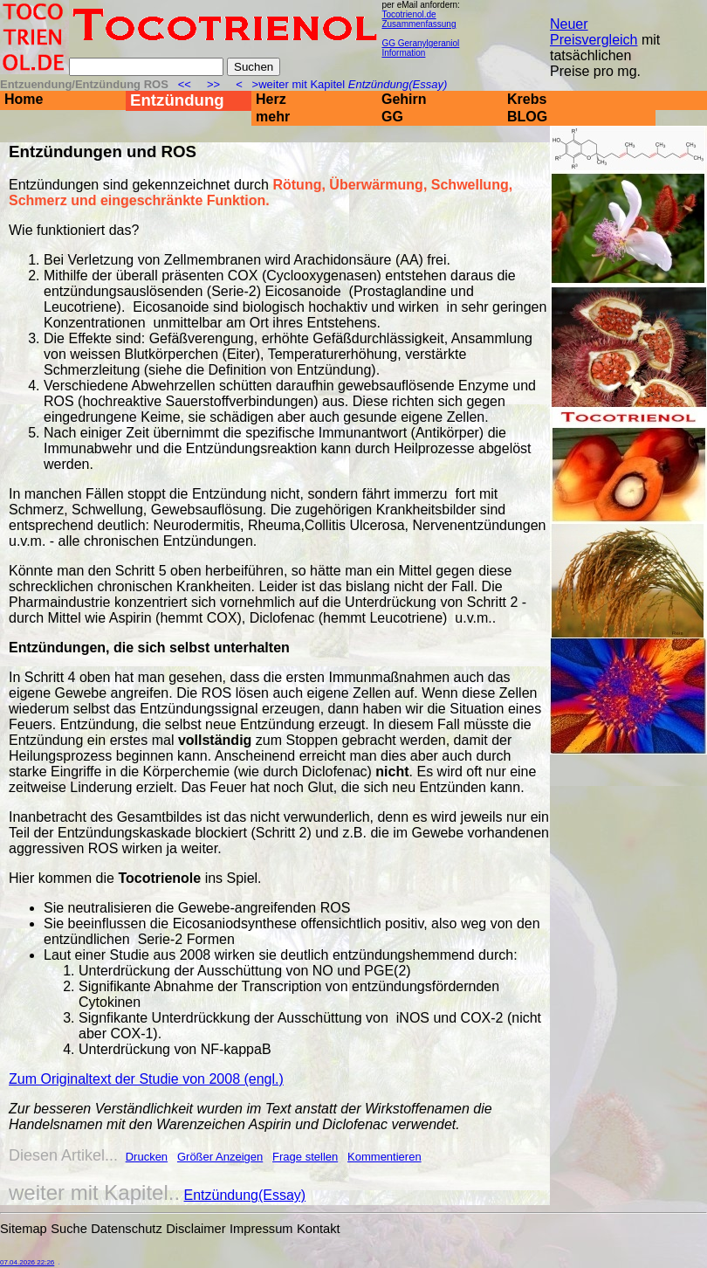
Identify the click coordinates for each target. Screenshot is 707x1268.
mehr (273, 116)
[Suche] (146, 67)
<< (185, 84)
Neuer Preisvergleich (593, 32)
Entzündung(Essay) (245, 1195)
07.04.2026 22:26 (27, 1262)
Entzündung (177, 100)
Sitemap (23, 1229)
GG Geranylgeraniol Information (420, 48)
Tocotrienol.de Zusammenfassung (418, 19)
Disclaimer (195, 1229)
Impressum (261, 1229)
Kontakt (318, 1229)
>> (214, 84)
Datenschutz (126, 1229)
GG (392, 116)
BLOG (527, 116)
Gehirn (404, 99)
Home (23, 99)
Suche (69, 1229)
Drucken (147, 1156)
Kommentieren (384, 1156)
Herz (271, 99)
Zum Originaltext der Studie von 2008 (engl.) (146, 1079)
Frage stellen (305, 1156)
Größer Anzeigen (220, 1156)
